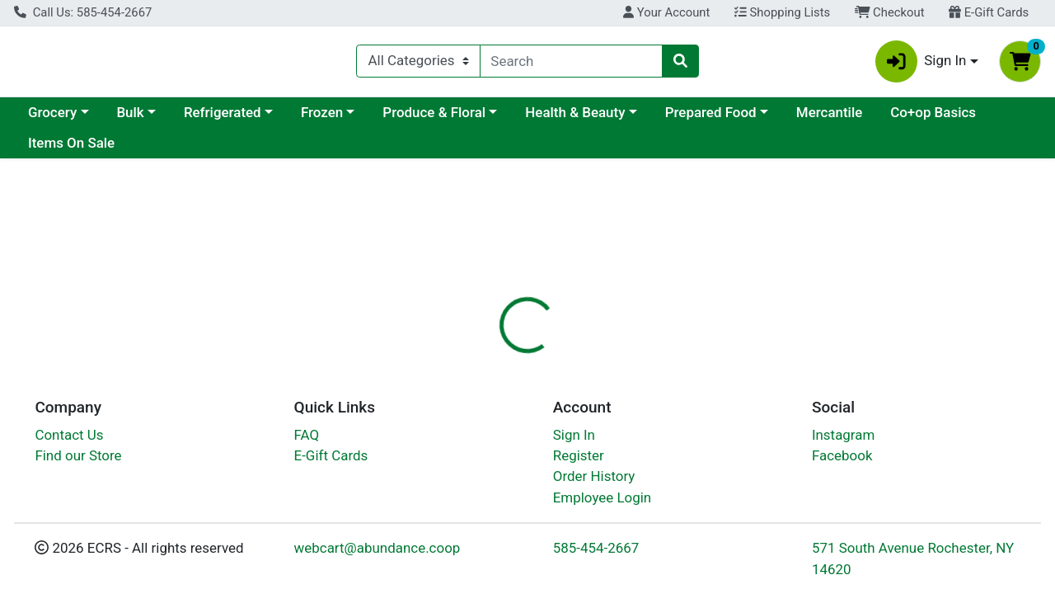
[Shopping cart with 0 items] (1020, 65)
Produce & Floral (433, 119)
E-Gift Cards (989, 12)
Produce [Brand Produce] (639, 512)
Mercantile (829, 119)
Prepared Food (711, 119)
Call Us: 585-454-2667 (83, 12)
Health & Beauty (575, 119)
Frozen (322, 119)
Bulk (129, 119)
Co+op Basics (933, 119)
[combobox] (571, 64)
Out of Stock (894, 294)
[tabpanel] (747, 499)
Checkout (890, 12)
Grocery (52, 119)
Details (485, 389)
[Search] (571, 64)
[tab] (485, 389)
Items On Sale (71, 150)
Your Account (666, 12)
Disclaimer (563, 389)
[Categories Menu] (418, 64)
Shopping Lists (782, 12)
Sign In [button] (921, 65)
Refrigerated (222, 119)
